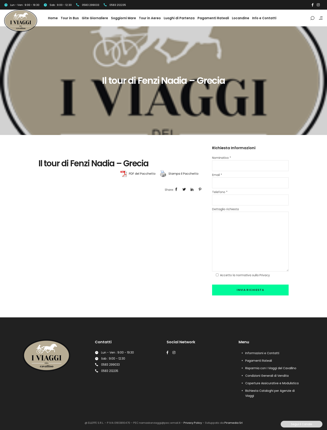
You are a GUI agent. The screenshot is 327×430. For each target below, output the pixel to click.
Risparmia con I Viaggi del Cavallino (270, 368)
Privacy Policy (193, 423)
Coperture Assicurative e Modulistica (272, 383)
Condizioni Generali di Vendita (267, 376)
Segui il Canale (301, 424)
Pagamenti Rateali (258, 361)
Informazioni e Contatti (262, 353)
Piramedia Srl (233, 423)
